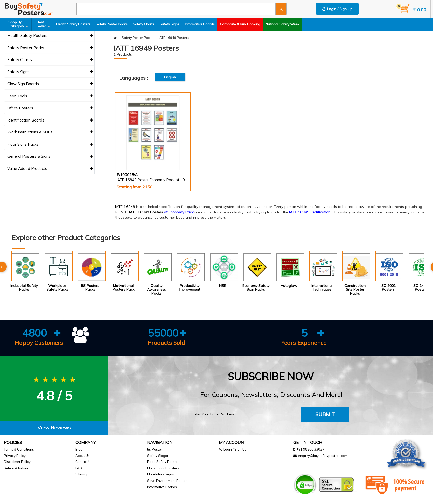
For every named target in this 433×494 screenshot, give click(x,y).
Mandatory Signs (160, 474)
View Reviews (54, 427)
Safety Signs (169, 24)
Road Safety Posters (163, 462)
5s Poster (154, 449)
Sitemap (81, 474)
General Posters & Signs (50, 156)
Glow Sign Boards (50, 84)
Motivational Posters (163, 468)
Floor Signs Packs (50, 144)
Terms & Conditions (19, 449)
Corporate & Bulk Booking (240, 24)
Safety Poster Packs (112, 24)
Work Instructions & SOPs (50, 132)
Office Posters (50, 108)
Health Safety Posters (73, 24)
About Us (82, 456)
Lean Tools (50, 96)
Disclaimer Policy (17, 462)
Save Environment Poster (167, 480)
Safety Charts (143, 24)
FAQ (78, 468)
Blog (78, 449)
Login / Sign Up (337, 9)
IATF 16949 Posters (146, 212)
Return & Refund (16, 468)
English (170, 77)
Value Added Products (50, 169)
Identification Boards (50, 120)
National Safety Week (282, 24)
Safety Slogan (158, 456)
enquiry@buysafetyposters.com (323, 456)
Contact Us (83, 462)
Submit (325, 414)
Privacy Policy (15, 456)
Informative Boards (200, 24)
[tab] (54, 428)
